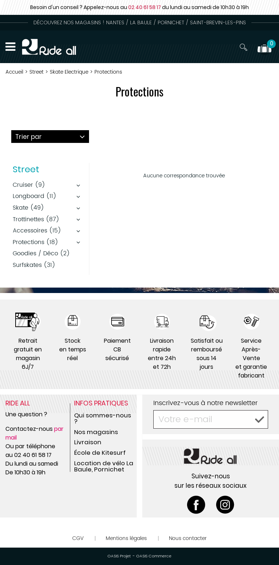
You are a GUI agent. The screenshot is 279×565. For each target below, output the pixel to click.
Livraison (87, 442)
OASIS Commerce (153, 556)
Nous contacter (188, 538)
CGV (78, 538)
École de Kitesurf (100, 452)
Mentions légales (126, 538)
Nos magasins (96, 432)
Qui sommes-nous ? (102, 418)
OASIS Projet (119, 556)
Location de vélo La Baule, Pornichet (103, 466)
